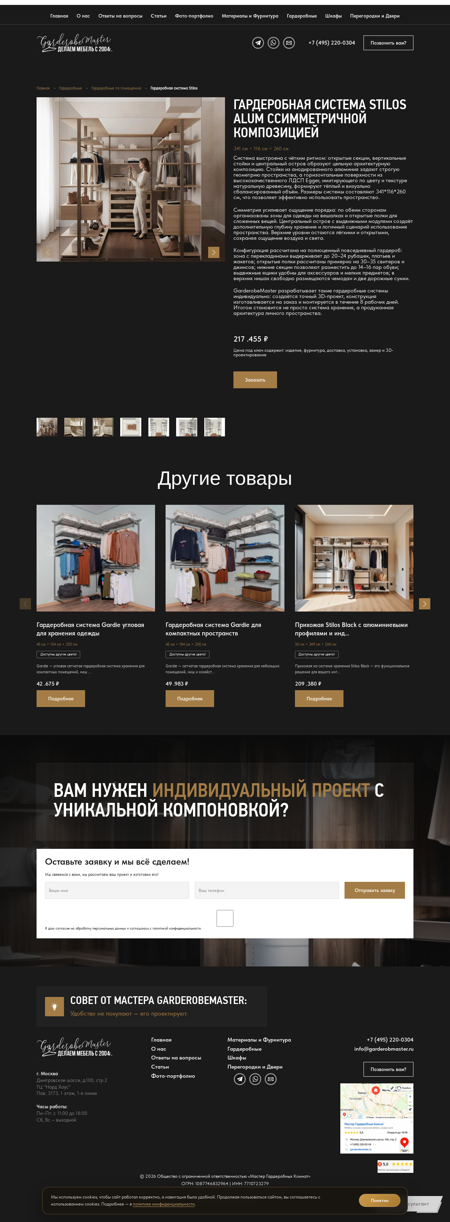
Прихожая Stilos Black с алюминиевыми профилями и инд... (351, 629)
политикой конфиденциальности (177, 928)
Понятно (379, 1200)
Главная (59, 16)
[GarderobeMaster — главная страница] (75, 43)
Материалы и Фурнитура (250, 16)
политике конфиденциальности (164, 1204)
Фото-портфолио (194, 16)
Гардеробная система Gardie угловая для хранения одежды (90, 629)
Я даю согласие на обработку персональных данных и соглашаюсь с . (225, 920)
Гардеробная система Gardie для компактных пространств (213, 629)
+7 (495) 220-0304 (331, 43)
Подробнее (60, 698)
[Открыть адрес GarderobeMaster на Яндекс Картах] (376, 1118)
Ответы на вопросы (120, 16)
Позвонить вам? (388, 43)
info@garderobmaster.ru (383, 1049)
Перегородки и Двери (375, 16)
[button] (213, 252)
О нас (83, 16)
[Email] (289, 43)
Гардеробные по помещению (116, 88)
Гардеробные (302, 16)
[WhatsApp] (273, 43)
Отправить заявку (375, 890)
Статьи (159, 16)
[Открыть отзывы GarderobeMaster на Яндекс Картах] (395, 1166)
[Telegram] (258, 43)
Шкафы (333, 16)
